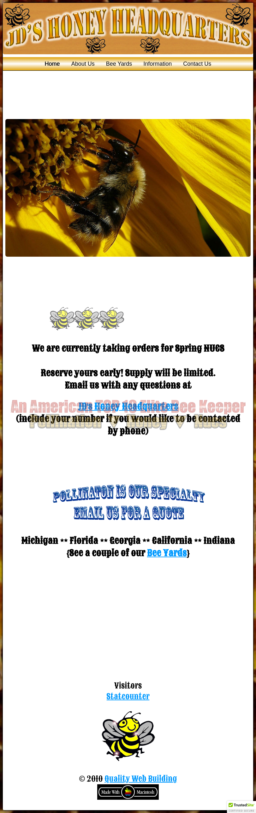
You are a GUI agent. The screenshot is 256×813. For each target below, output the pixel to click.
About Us (83, 64)
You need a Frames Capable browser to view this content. (128, 203)
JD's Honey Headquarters (128, 406)
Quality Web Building (140, 779)
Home (52, 64)
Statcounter (128, 696)
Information (157, 64)
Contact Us (197, 64)
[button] (241, 807)
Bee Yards (119, 64)
